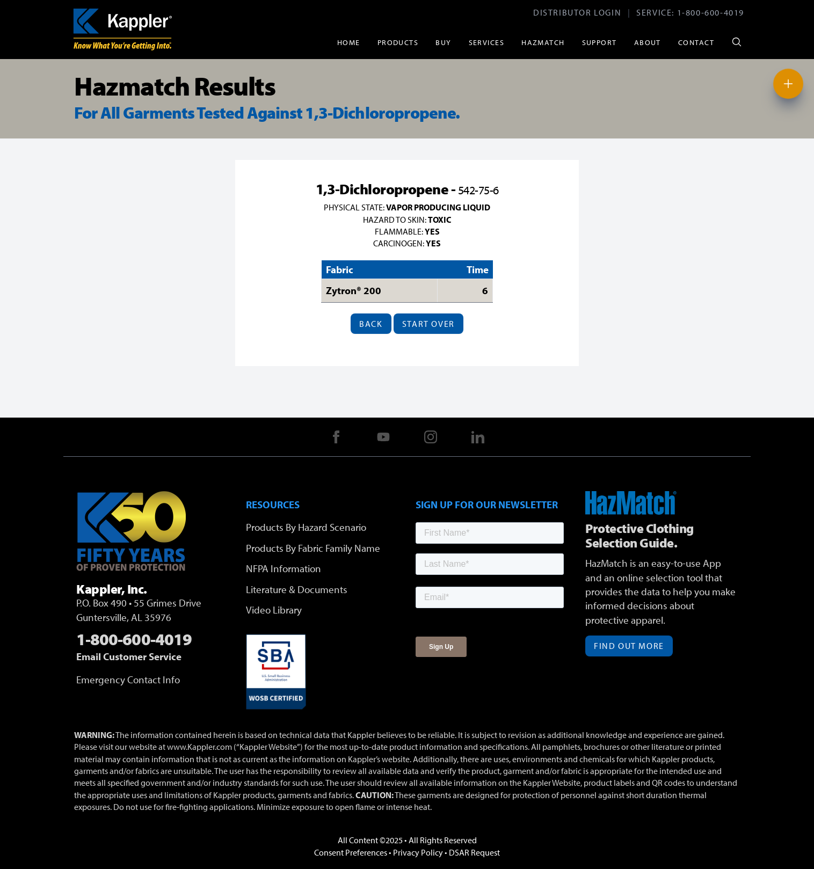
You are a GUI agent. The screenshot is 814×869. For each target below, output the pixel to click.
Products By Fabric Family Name (313, 548)
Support (599, 42)
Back (370, 323)
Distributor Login (577, 12)
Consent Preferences (350, 852)
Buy (443, 42)
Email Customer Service (128, 656)
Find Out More (629, 645)
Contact (696, 42)
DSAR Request (474, 852)
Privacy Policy (418, 852)
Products (398, 42)
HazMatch (543, 42)
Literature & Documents (296, 589)
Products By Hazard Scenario (306, 527)
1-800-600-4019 (710, 12)
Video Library (274, 609)
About (647, 42)
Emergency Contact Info (128, 679)
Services (487, 42)
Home (348, 42)
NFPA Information (283, 568)
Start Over (428, 323)
